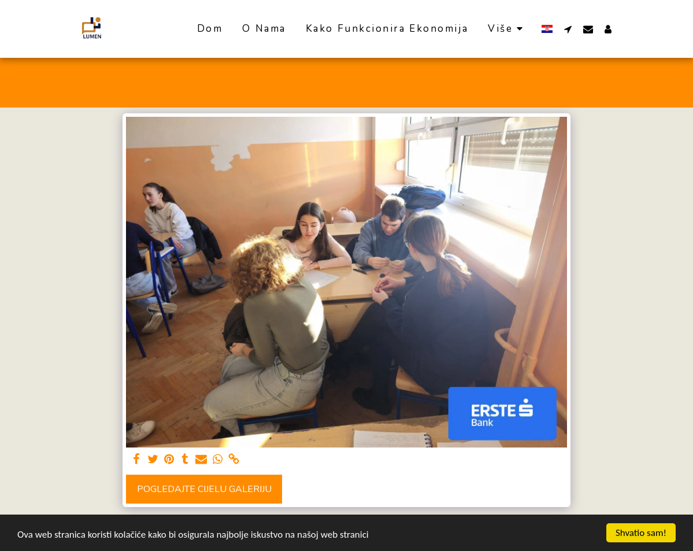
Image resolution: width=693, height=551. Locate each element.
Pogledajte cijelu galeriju (204, 489)
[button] (567, 29)
